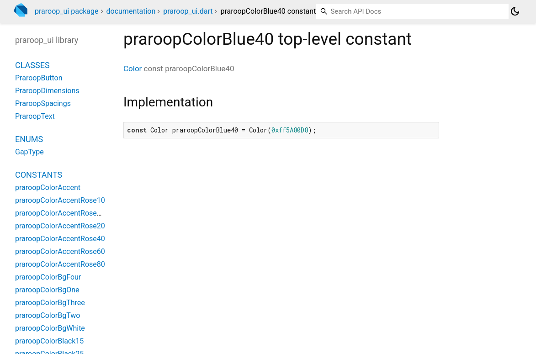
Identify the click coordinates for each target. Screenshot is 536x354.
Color (132, 68)
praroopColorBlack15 (49, 341)
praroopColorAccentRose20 (60, 226)
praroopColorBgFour (48, 277)
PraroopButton (38, 78)
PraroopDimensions (47, 90)
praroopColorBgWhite (50, 328)
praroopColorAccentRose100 (62, 213)
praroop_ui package (67, 11)
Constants (38, 175)
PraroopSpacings (43, 103)
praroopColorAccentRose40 (60, 238)
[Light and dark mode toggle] (515, 11)
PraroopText (35, 116)
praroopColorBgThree (50, 302)
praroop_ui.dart (187, 11)
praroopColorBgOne (47, 289)
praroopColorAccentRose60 (60, 251)
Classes (32, 65)
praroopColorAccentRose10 (60, 200)
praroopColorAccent (47, 187)
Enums (29, 139)
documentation (131, 11)
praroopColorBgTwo (47, 315)
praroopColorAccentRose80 (60, 264)
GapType (29, 152)
